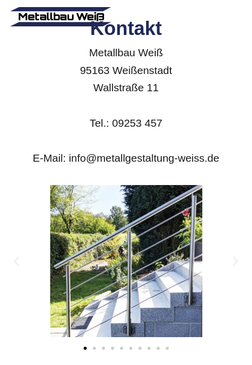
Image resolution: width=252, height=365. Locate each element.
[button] (16, 261)
